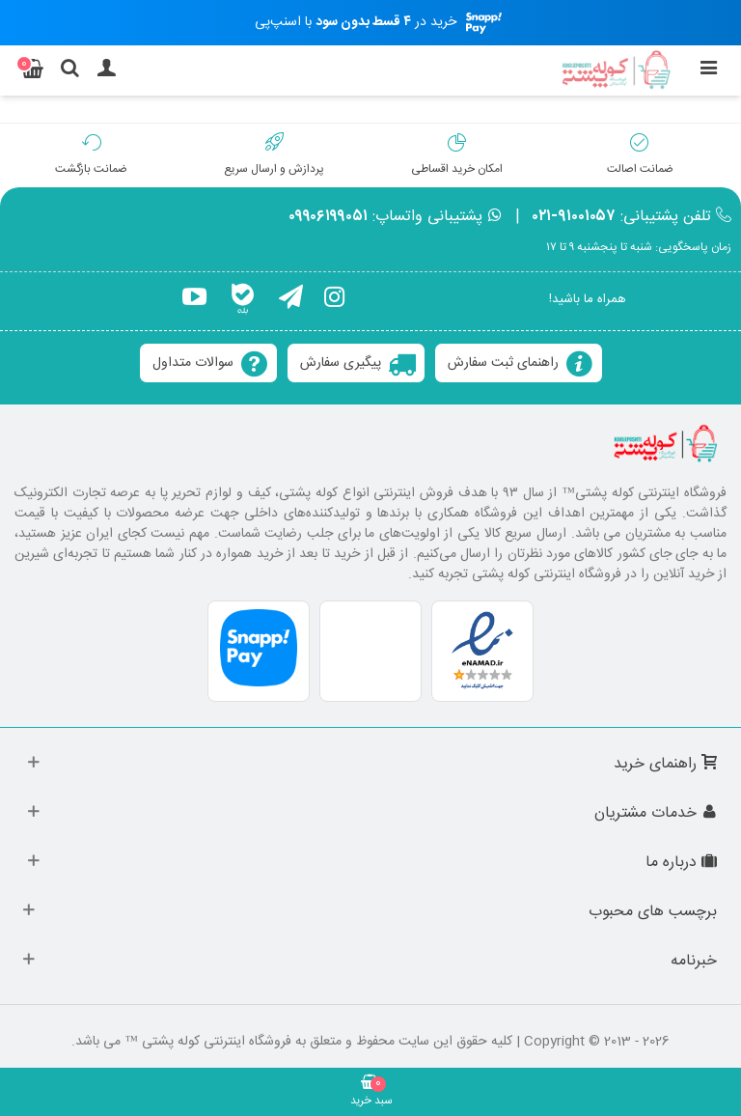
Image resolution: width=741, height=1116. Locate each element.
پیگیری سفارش (340, 363)
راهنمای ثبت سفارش (503, 363)
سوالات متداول (192, 363)
